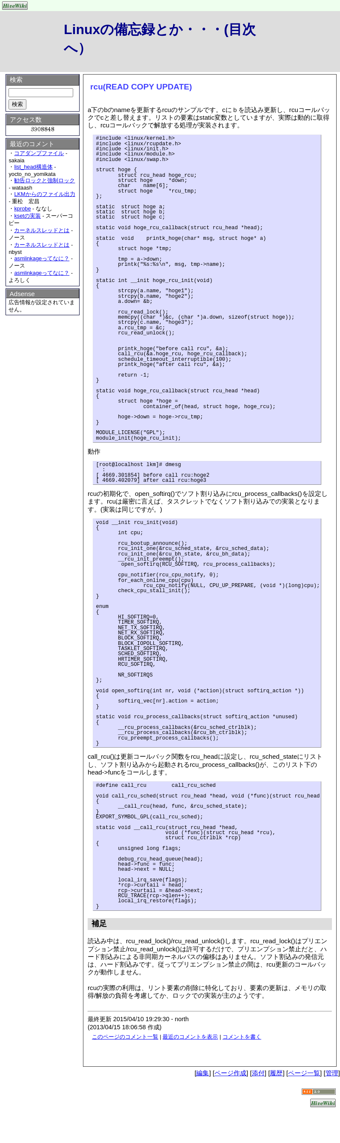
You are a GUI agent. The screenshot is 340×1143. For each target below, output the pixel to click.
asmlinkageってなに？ (41, 258)
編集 (202, 1073)
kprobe (22, 208)
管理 (332, 1073)
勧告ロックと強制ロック (44, 180)
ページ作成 (230, 1073)
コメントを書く (242, 1037)
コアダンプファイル (39, 153)
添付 (258, 1073)
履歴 (276, 1073)
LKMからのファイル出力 (44, 194)
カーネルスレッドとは (41, 230)
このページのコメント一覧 (125, 1037)
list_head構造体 (33, 167)
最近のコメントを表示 (190, 1037)
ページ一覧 (304, 1073)
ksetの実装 (27, 216)
